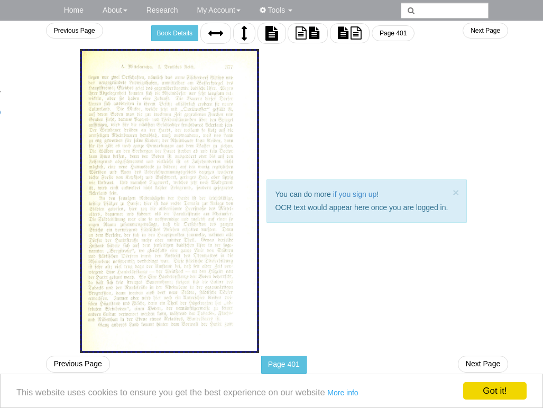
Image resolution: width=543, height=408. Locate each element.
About (115, 10)
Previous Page (74, 30)
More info (352, 392)
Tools (276, 10)
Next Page (485, 30)
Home (74, 10)
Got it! (495, 390)
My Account (219, 10)
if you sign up (355, 194)
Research (162, 10)
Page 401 (393, 33)
